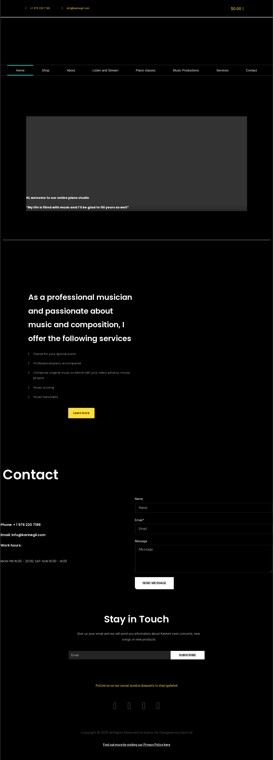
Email (138, 520)
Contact (251, 70)
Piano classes (146, 70)
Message (141, 541)
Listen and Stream (106, 70)
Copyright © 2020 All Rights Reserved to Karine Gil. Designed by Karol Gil (136, 731)
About (71, 70)
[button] (81, 413)
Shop (45, 70)
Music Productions (186, 70)
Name (139, 499)
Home (20, 70)
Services (222, 70)
